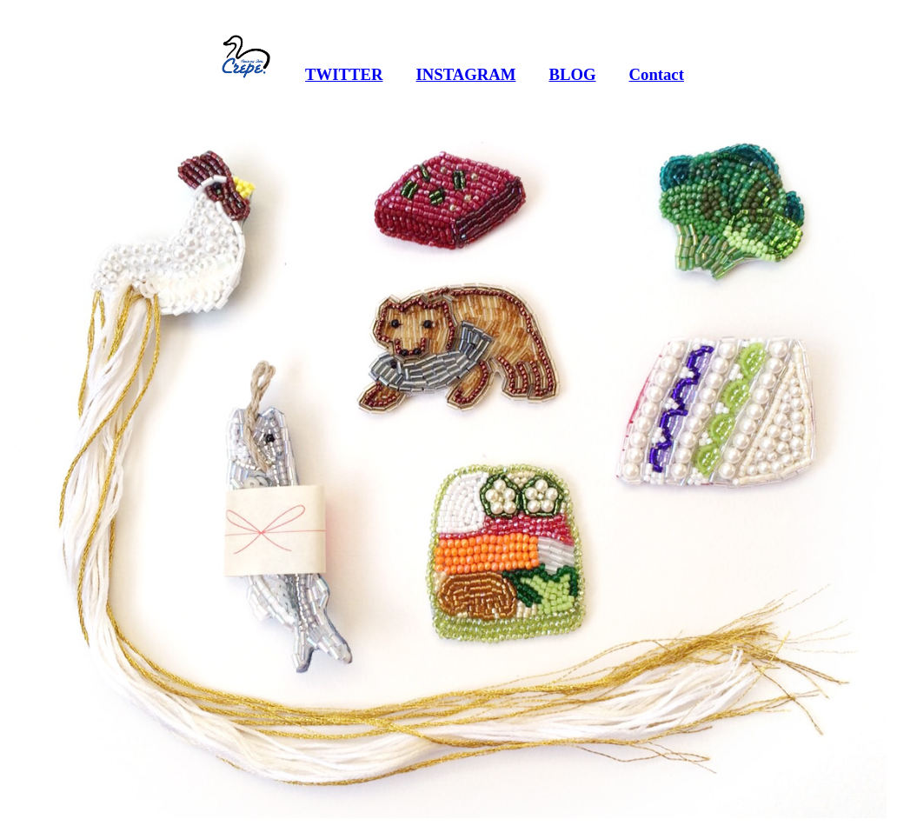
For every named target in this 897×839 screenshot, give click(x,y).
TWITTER (343, 74)
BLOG (571, 74)
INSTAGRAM (465, 74)
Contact (656, 74)
